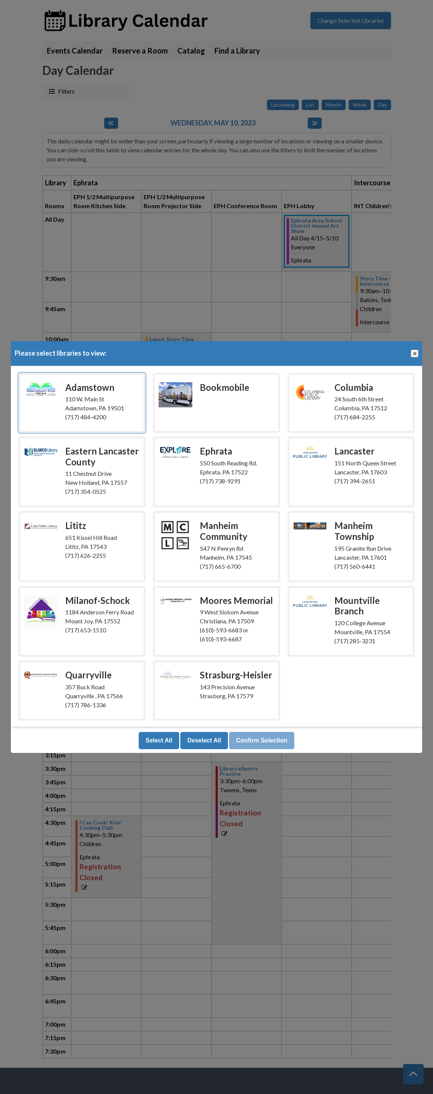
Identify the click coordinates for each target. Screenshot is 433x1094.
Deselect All (204, 740)
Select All (158, 740)
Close (414, 353)
